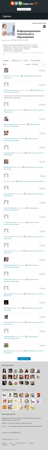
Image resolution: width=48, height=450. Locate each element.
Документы (16, 60)
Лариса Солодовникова (10, 124)
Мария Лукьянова (9, 294)
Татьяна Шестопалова (10, 222)
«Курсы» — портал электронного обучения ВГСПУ (17, 423)
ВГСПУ (8, 52)
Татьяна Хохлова (8, 251)
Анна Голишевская (9, 194)
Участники (35, 60)
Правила (13, 445)
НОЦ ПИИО (5, 439)
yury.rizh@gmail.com (15, 432)
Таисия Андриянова (9, 153)
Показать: (28, 64)
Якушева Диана (8, 167)
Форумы (31, 443)
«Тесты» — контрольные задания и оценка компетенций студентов (22, 426)
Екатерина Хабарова (10, 265)
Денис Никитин (8, 308)
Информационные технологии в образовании (29, 34)
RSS (6, 64)
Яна (5, 181)
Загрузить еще (24, 359)
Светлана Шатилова (9, 138)
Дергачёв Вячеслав (9, 90)
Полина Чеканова (9, 236)
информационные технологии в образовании (22, 52)
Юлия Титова (7, 76)
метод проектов (39, 52)
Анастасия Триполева (10, 208)
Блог (11, 443)
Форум (26, 60)
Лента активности (21, 443)
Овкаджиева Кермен (9, 336)
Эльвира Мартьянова (10, 279)
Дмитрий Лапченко (9, 351)
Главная (6, 60)
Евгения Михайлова (9, 322)
